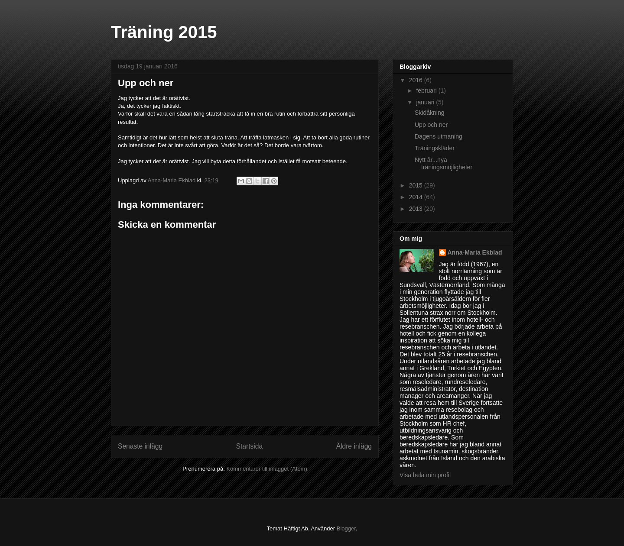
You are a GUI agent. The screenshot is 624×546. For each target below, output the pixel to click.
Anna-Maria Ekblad (475, 252)
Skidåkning (430, 112)
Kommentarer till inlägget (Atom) (266, 468)
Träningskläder (435, 148)
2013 (416, 208)
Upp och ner (431, 124)
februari (427, 90)
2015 (416, 185)
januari (426, 102)
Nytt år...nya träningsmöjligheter (443, 163)
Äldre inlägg (354, 446)
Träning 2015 (164, 32)
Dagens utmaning (438, 136)
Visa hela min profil (425, 475)
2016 (416, 80)
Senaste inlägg (140, 446)
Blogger (346, 528)
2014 (416, 197)
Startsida (249, 446)
